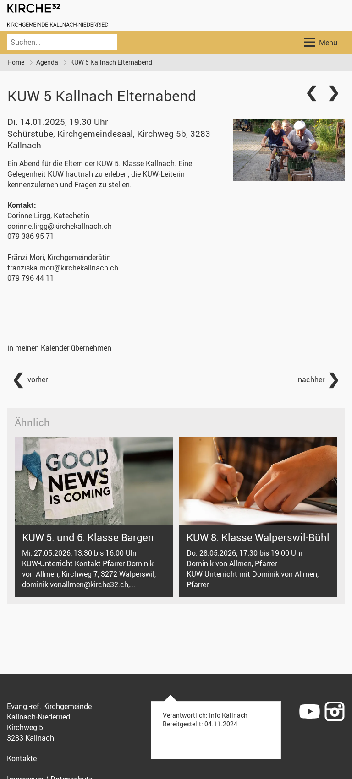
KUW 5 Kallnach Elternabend (111, 62)
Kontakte (22, 758)
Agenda (47, 62)
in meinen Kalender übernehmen (59, 348)
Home (15, 62)
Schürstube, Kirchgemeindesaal (108, 139)
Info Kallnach (228, 715)
